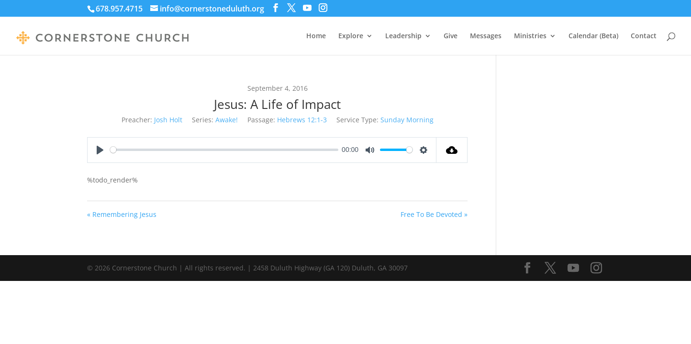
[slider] (224, 149)
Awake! (226, 119)
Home (316, 36)
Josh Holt (168, 119)
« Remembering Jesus (121, 214)
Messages (486, 36)
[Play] (100, 150)
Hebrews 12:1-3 (302, 119)
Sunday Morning (407, 119)
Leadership (403, 36)
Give (450, 36)
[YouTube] (307, 7)
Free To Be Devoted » (434, 214)
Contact (644, 36)
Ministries (530, 36)
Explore (350, 36)
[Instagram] (323, 7)
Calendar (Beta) (593, 36)
